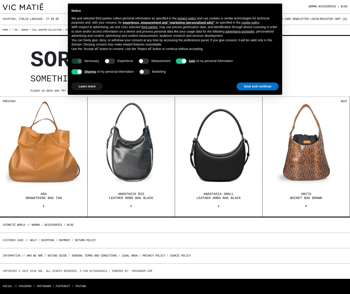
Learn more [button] (87, 86)
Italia (23, 19)
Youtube (80, 286)
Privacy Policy (154, 256)
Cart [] (340, 19)
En (52, 19)
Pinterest (63, 286)
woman (24, 29)
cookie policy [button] (250, 22)
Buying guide (57, 256)
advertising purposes (239, 31)
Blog (344, 6)
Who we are (35, 256)
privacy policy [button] (186, 18)
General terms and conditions (94, 256)
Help (33, 240)
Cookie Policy (180, 256)
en (16, 29)
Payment (64, 240)
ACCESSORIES (327, 6)
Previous (9, 101)
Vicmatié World (14, 225)
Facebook (25, 286)
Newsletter (301, 19)
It (47, 19)
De (57, 19)
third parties (149, 27)
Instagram (43, 286)
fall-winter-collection (47, 29)
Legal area (130, 256)
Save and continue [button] (257, 86)
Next (344, 101)
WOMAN (313, 6)
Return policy (85, 240)
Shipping (47, 240)
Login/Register (321, 19)
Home (6, 29)
